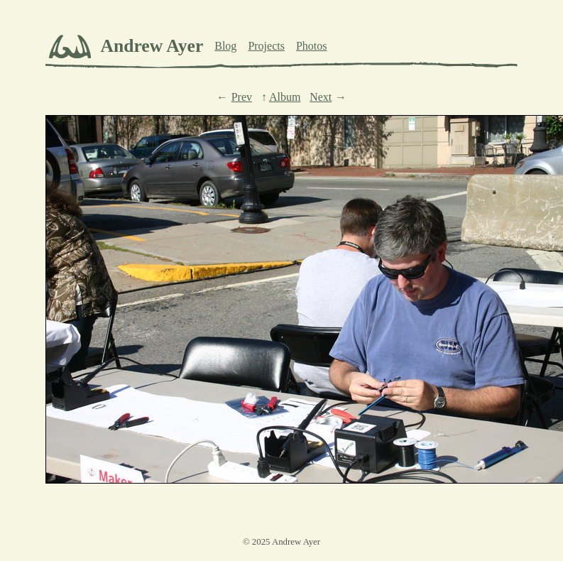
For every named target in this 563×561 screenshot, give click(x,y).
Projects (266, 46)
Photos (311, 46)
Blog (225, 46)
